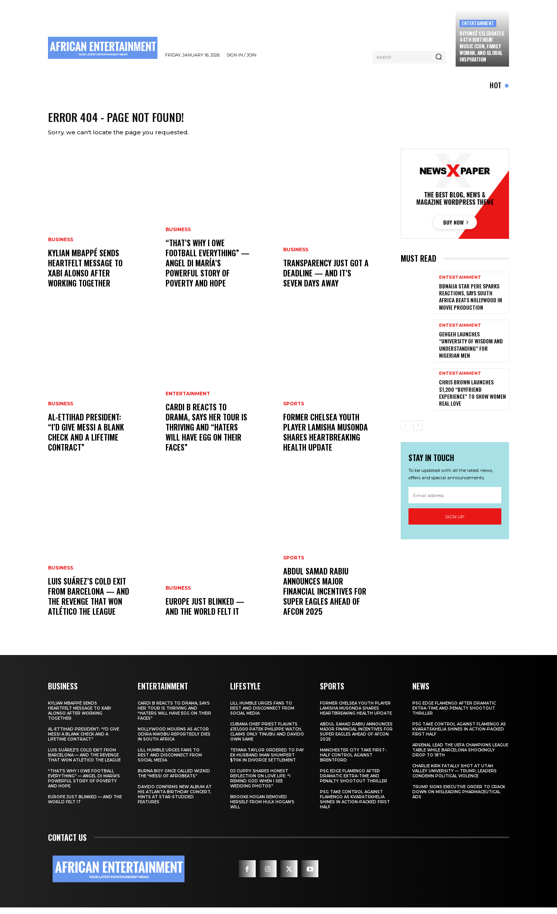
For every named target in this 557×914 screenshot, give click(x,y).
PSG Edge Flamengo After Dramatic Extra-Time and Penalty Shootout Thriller (353, 782)
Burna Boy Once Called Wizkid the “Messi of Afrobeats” (174, 780)
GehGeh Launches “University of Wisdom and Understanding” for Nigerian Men (471, 351)
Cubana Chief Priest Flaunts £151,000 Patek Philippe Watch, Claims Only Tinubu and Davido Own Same (267, 738)
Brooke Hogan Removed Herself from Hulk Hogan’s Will (262, 808)
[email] (454, 502)
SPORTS (293, 410)
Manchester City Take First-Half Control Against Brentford (353, 761)
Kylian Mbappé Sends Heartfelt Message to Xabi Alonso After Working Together (85, 274)
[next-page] (418, 432)
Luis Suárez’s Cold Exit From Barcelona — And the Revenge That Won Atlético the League (88, 603)
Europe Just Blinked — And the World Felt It (205, 613)
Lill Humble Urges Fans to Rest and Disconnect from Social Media (170, 761)
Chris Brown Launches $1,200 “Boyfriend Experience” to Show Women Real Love (472, 399)
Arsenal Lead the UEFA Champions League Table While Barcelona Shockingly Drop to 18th (460, 756)
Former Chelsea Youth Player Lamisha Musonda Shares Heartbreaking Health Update (325, 439)
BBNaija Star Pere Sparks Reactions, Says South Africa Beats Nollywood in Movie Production (470, 303)
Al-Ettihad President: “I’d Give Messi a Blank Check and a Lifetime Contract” (86, 439)
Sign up (455, 523)
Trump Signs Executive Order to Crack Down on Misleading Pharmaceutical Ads (458, 798)
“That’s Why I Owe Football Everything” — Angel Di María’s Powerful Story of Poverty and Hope (207, 269)
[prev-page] (405, 432)
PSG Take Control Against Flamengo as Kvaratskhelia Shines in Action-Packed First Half (355, 806)
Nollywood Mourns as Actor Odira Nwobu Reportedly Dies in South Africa (174, 740)
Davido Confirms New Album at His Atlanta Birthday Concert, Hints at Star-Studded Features (175, 801)
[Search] (438, 57)
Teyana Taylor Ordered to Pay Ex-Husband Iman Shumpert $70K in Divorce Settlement (267, 761)
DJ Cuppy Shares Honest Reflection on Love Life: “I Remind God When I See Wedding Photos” (260, 785)
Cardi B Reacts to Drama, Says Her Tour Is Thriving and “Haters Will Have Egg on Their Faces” (206, 434)
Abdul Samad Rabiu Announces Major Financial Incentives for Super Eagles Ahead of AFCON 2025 (324, 598)
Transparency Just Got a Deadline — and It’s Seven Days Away (326, 279)
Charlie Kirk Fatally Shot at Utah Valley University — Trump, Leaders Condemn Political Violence (454, 777)
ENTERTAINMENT (478, 23)
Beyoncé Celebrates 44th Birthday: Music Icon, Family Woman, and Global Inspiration (482, 46)
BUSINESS (60, 246)
